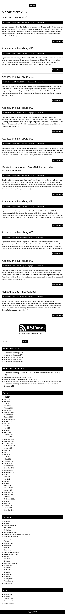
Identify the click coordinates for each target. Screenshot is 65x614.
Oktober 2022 (8, 470)
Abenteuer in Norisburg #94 (17, 77)
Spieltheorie (8, 574)
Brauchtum (7, 528)
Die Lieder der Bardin (11, 536)
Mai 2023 (7, 454)
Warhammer (8, 583)
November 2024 (9, 415)
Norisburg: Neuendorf (14, 17)
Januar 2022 (8, 490)
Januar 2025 (8, 410)
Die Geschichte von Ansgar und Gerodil (17, 534)
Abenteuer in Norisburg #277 (13, 359)
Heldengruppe (8, 543)
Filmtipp (6, 541)
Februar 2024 (8, 434)
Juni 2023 (7, 452)
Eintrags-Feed (8, 599)
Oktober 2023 (8, 443)
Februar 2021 (8, 505)
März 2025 (7, 406)
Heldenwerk (7, 545)
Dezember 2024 (9, 412)
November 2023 (9, 441)
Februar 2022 (8, 488)
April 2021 (7, 501)
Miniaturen (7, 559)
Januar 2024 (8, 437)
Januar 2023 (8, 463)
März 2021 (7, 503)
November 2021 (9, 494)
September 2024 (9, 419)
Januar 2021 (8, 508)
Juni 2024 (7, 426)
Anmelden (7, 596)
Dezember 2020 (9, 510)
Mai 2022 (7, 481)
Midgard (6, 556)
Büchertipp (7, 530)
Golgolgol (31, 22)
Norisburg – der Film (10, 563)
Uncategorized (8, 579)
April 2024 (7, 430)
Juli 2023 (7, 450)
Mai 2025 (7, 401)
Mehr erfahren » (57, 41)
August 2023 (8, 448)
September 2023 (9, 446)
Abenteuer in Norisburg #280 (13, 353)
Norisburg (7, 561)
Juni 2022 (7, 479)
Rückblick (7, 570)
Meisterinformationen (10, 554)
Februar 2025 (8, 408)
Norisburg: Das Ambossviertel (19, 291)
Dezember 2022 (9, 466)
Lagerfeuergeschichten (11, 552)
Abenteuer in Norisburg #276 (13, 361)
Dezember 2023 (9, 439)
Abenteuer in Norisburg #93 (17, 107)
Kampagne (7, 550)
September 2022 (9, 472)
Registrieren (8, 594)
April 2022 (7, 483)
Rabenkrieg (7, 567)
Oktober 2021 (8, 497)
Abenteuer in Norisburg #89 (17, 260)
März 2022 (7, 485)
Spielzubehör (8, 576)
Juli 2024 (7, 423)
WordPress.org (8, 603)
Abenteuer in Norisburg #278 (13, 357)
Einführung (7, 539)
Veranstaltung (8, 581)
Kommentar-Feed (9, 601)
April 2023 (7, 457)
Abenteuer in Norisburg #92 (17, 138)
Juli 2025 (7, 397)
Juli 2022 (7, 477)
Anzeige (6, 523)
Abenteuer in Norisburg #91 (17, 201)
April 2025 (7, 403)
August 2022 (8, 474)
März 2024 (7, 432)
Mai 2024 (7, 428)
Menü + (32, 5)
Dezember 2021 (9, 492)
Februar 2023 (8, 461)
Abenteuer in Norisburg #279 (13, 355)
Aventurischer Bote (10, 525)
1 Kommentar (39, 22)
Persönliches (8, 565)
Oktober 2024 (8, 417)
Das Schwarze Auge (10, 532)
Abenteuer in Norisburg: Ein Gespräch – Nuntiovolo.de (21, 381)
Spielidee (7, 572)
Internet (6, 548)
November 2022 (9, 468)
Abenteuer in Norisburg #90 (17, 232)
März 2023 (7, 459)
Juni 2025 (7, 399)
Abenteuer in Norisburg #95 (17, 48)
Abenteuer (7, 521)
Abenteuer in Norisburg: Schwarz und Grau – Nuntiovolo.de (23, 373)
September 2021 (9, 499)
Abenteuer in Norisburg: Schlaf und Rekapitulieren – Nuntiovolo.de (25, 384)
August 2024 (8, 421)
